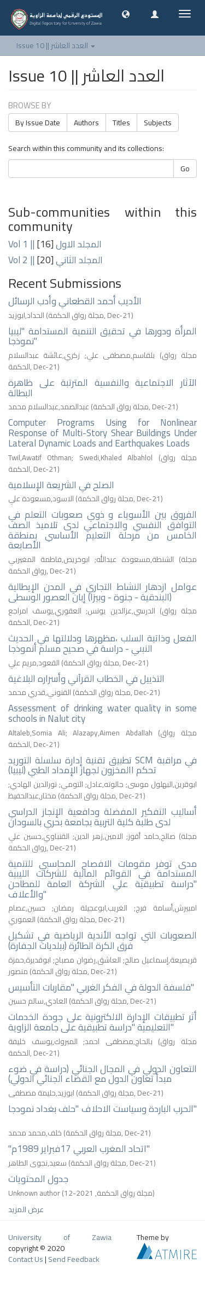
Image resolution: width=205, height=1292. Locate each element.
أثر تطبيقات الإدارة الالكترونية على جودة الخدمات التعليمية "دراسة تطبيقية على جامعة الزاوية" (102, 1022)
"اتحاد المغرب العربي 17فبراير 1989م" (79, 1148)
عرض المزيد (26, 1209)
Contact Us (25, 1259)
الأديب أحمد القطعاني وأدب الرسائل (75, 301)
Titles (121, 122)
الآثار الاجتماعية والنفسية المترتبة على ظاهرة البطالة (102, 388)
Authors (86, 122)
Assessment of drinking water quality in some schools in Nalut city (102, 713)
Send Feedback (73, 1259)
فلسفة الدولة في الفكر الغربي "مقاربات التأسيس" (101, 987)
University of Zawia (60, 1237)
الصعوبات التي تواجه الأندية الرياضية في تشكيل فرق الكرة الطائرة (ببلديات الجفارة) (102, 940)
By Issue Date (37, 122)
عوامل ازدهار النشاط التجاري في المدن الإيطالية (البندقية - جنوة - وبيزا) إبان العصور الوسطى (102, 592)
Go (185, 168)
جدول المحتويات (38, 1178)
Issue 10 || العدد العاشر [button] (55, 45)
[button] (126, 13)
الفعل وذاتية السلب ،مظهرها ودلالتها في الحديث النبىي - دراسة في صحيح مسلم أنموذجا (102, 643)
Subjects (158, 122)
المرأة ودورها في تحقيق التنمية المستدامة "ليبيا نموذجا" (102, 336)
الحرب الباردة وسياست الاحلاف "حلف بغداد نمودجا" (102, 1108)
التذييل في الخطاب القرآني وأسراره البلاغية (86, 678)
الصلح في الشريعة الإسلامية (61, 485)
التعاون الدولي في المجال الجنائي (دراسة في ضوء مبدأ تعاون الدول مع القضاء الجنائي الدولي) (102, 1074)
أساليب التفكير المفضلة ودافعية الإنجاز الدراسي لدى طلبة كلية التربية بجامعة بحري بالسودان (102, 817)
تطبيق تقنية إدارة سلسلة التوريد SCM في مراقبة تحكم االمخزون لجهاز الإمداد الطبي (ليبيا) (102, 765)
